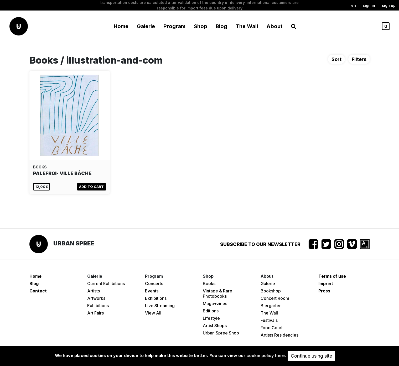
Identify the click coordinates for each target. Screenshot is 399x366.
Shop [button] (200, 26)
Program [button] (174, 26)
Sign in (369, 5)
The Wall (247, 26)
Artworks (96, 298)
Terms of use (332, 276)
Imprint (325, 283)
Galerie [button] (146, 26)
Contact (38, 290)
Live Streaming (160, 305)
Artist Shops (215, 325)
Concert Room (275, 298)
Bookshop (271, 290)
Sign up (389, 5)
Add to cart (91, 186)
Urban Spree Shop (221, 333)
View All (153, 313)
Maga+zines (215, 303)
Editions (211, 310)
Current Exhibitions (106, 283)
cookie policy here (265, 355)
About (274, 26)
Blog (221, 26)
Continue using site (311, 356)
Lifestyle (211, 318)
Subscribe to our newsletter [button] (260, 244)
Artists (93, 290)
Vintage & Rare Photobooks (217, 293)
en (353, 5)
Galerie (268, 283)
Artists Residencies (279, 335)
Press (324, 290)
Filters (359, 59)
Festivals (269, 320)
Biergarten (271, 305)
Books (209, 283)
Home (121, 26)
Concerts (154, 283)
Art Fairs (95, 313)
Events (151, 290)
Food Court (272, 327)
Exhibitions (98, 305)
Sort (336, 59)
